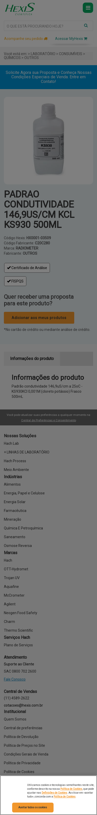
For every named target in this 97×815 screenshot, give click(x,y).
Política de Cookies (71, 788)
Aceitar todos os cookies (32, 807)
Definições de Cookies (54, 792)
